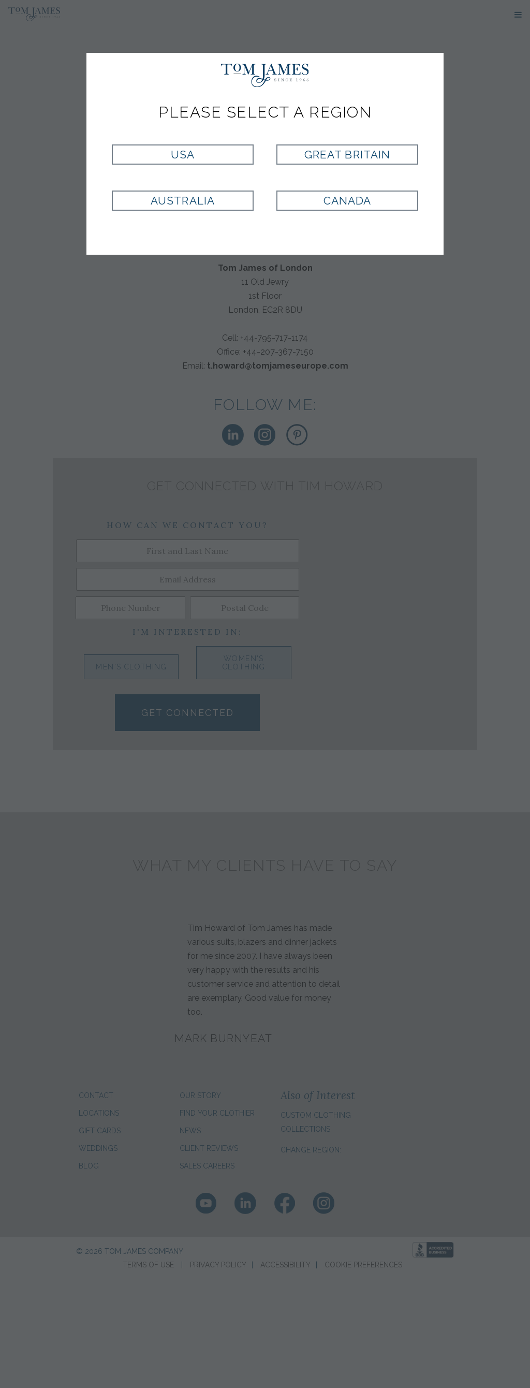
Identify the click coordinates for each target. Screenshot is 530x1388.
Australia (182, 200)
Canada (347, 200)
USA (183, 154)
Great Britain (347, 154)
